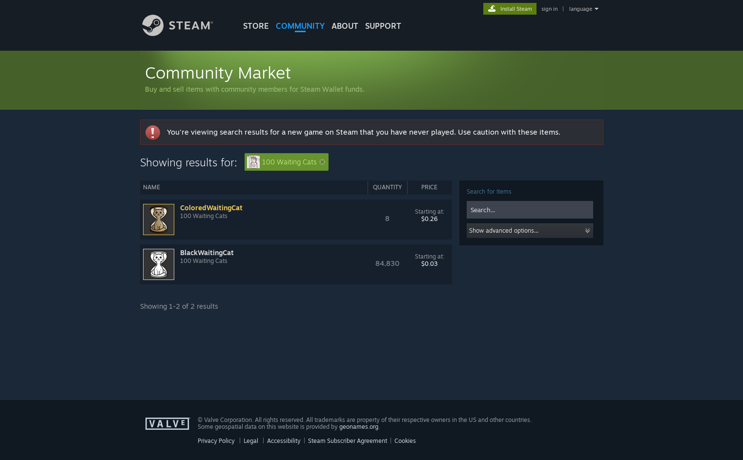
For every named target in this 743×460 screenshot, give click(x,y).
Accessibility (284, 440)
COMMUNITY (300, 26)
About (344, 26)
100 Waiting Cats (286, 162)
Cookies (405, 440)
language (580, 8)
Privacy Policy (216, 440)
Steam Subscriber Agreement (347, 440)
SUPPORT (383, 26)
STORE (256, 26)
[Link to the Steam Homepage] (185, 33)
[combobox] (530, 210)
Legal (251, 440)
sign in (549, 8)
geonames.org (358, 426)
